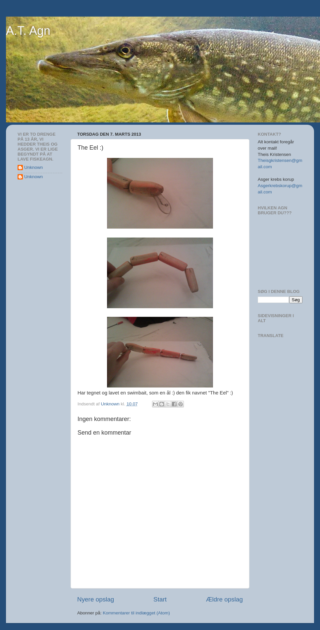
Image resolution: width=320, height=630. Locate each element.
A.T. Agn (28, 30)
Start (160, 599)
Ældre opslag (224, 599)
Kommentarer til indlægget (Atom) (136, 612)
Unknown (33, 167)
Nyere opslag (95, 599)
